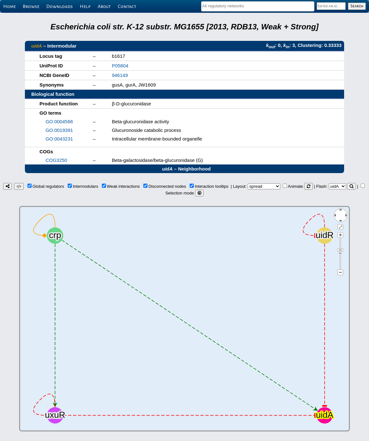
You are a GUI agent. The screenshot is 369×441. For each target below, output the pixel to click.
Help (85, 6)
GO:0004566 (59, 121)
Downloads (59, 6)
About (104, 6)
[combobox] (257, 6)
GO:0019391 (59, 130)
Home (9, 6)
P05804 (120, 65)
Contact (127, 6)
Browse (31, 6)
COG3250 (56, 160)
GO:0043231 (59, 138)
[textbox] (257, 6)
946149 (120, 75)
